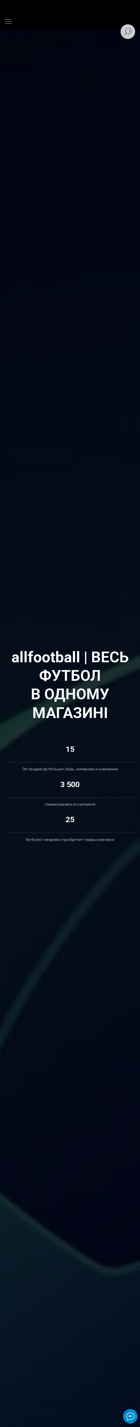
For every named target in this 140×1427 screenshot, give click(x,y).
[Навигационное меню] (8, 21)
